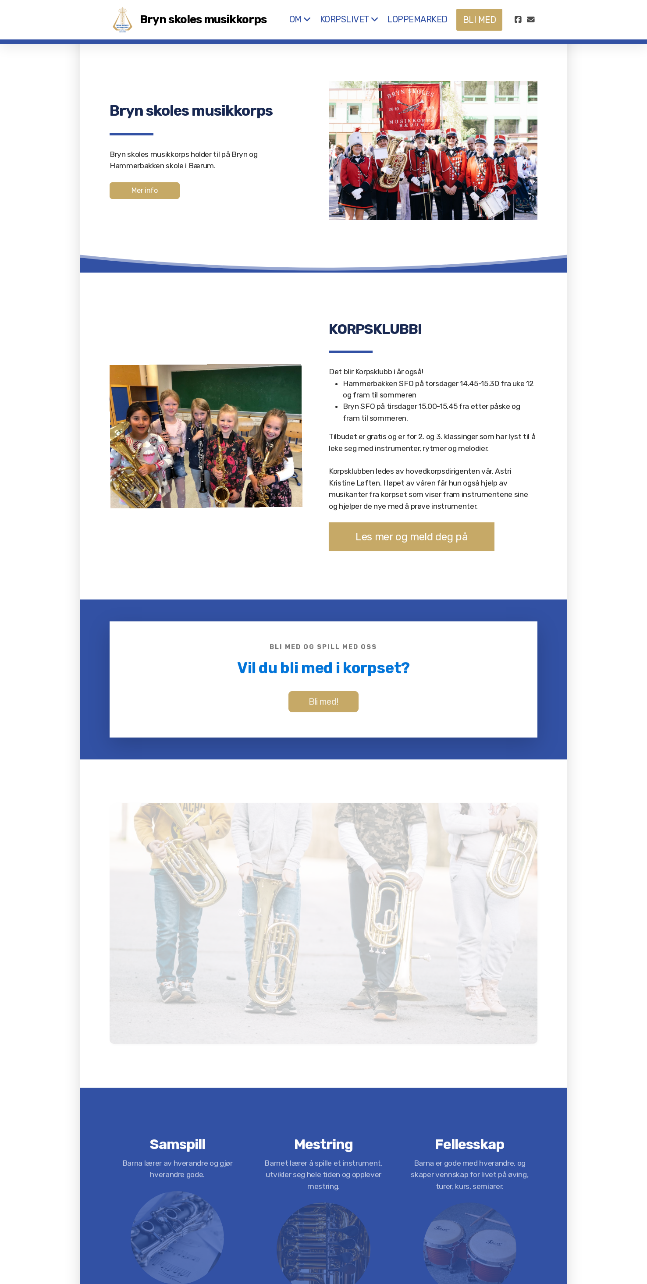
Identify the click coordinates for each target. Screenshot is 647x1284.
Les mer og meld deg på (411, 537)
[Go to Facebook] (517, 19)
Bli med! (323, 702)
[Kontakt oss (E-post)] (530, 19)
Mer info (144, 190)
